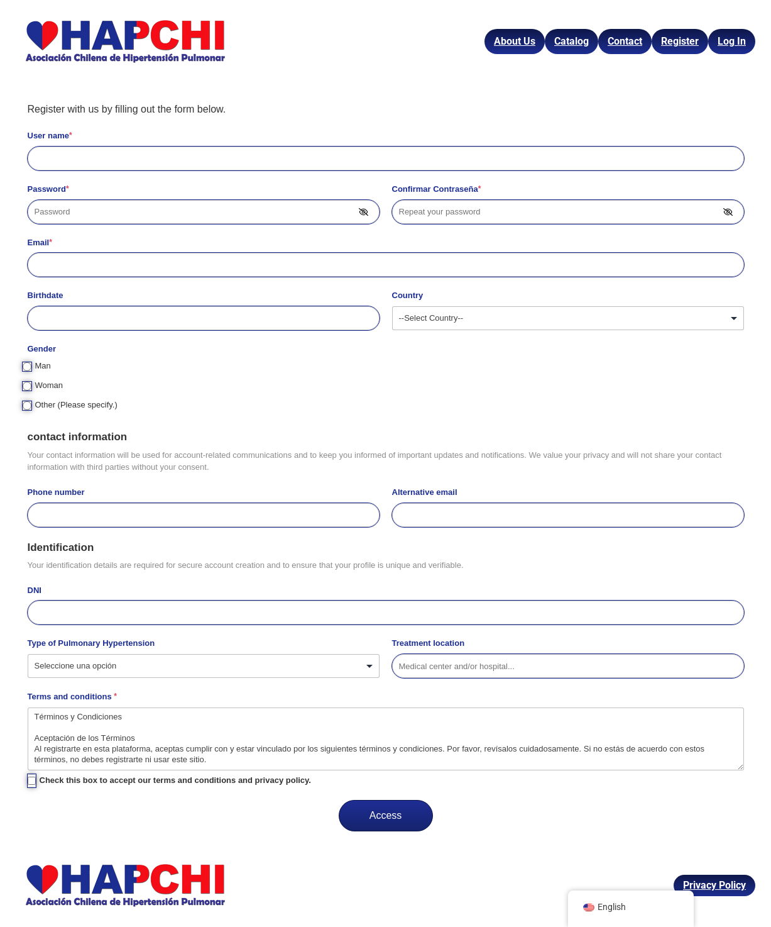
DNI (34, 590)
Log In (732, 41)
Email (40, 242)
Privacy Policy (714, 885)
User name (50, 135)
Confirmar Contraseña (436, 189)
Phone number (56, 492)
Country (408, 295)
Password (48, 189)
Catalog (571, 41)
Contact (625, 41)
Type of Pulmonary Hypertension (91, 643)
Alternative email (424, 492)
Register (680, 41)
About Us (514, 41)
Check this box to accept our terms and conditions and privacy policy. (175, 780)
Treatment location (428, 643)
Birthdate (45, 295)
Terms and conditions (72, 696)
